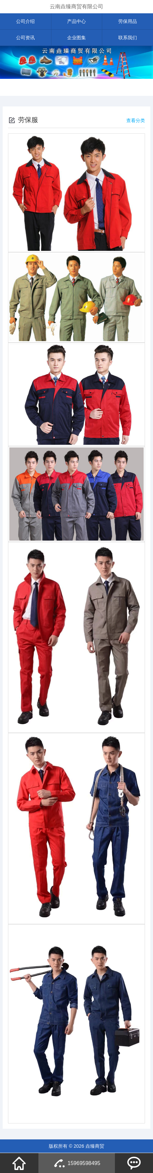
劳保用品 (127, 21)
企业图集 (76, 37)
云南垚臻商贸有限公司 (76, 6)
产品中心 (76, 21)
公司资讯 (25, 37)
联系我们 (127, 37)
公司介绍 (25, 21)
